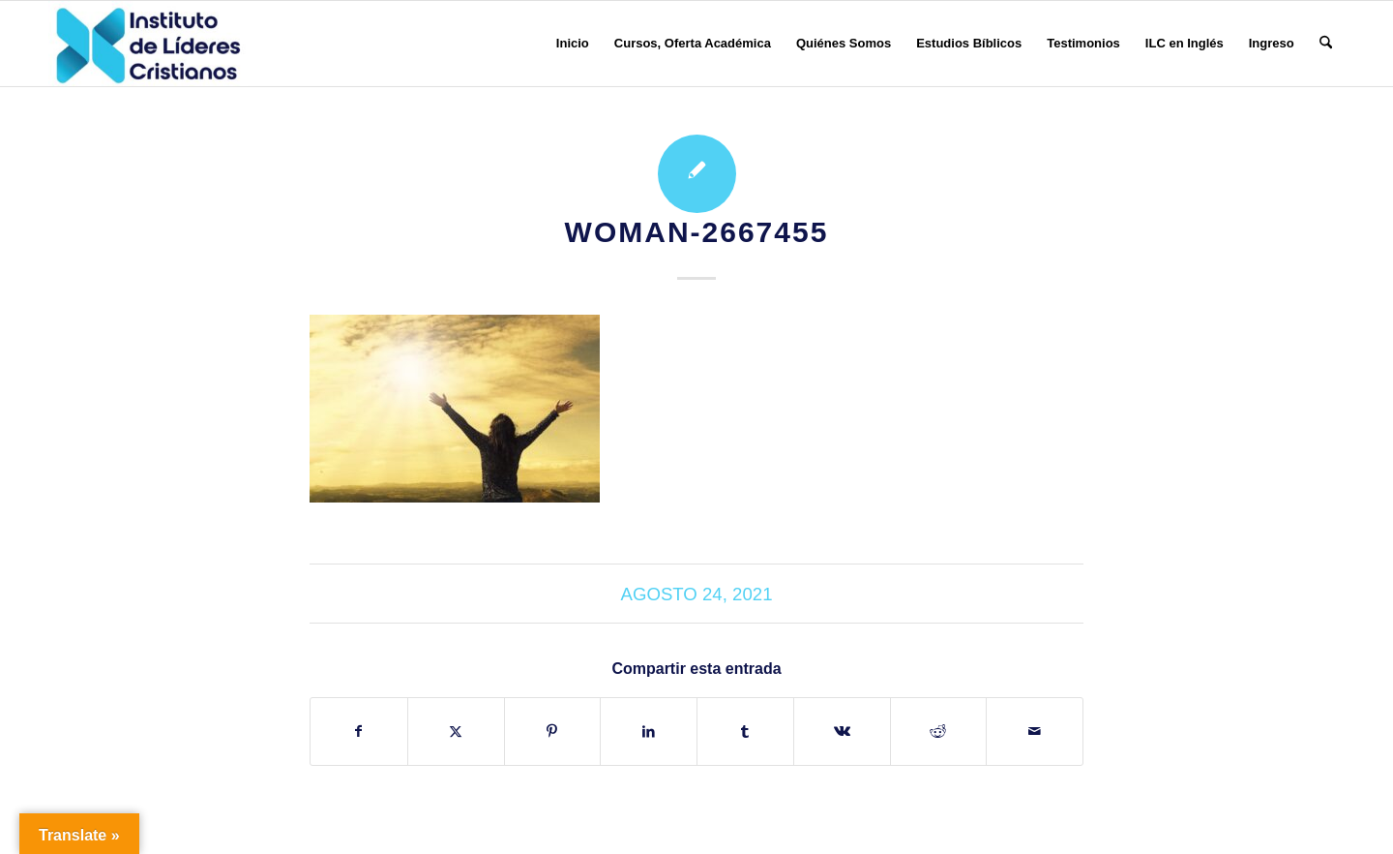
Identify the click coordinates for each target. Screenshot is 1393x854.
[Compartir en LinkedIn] (648, 731)
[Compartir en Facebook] (359, 731)
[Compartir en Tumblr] (745, 731)
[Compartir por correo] (1034, 731)
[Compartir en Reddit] (939, 731)
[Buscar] (1326, 43)
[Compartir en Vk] (842, 731)
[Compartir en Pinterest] (553, 731)
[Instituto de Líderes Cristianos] (148, 43)
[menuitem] (573, 43)
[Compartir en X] (456, 731)
